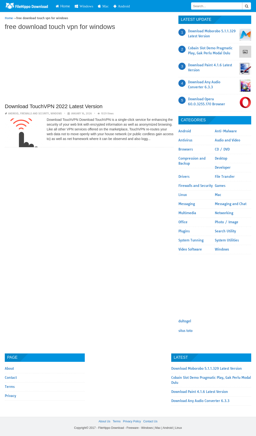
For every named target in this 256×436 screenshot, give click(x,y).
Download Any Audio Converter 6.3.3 (200, 401)
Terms (10, 387)
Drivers (183, 176)
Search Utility (225, 231)
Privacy (10, 396)
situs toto (185, 331)
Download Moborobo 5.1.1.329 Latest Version (206, 368)
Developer (223, 167)
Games (220, 186)
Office (183, 222)
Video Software (190, 249)
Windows (84, 6)
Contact (11, 377)
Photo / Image (226, 222)
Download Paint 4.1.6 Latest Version (199, 392)
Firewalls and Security (34, 113)
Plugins (184, 231)
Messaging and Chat (230, 204)
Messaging (186, 204)
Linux (182, 195)
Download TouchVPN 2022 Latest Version (53, 106)
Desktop (221, 158)
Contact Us (150, 421)
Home (63, 6)
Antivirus (185, 140)
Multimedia (187, 213)
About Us (104, 421)
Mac (103, 6)
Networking (224, 213)
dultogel (184, 321)
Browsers (185, 149)
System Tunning (191, 240)
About (9, 368)
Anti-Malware (226, 131)
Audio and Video (227, 140)
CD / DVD (222, 149)
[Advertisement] (89, 67)
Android (122, 6)
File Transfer (225, 176)
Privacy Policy (132, 421)
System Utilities (227, 240)
